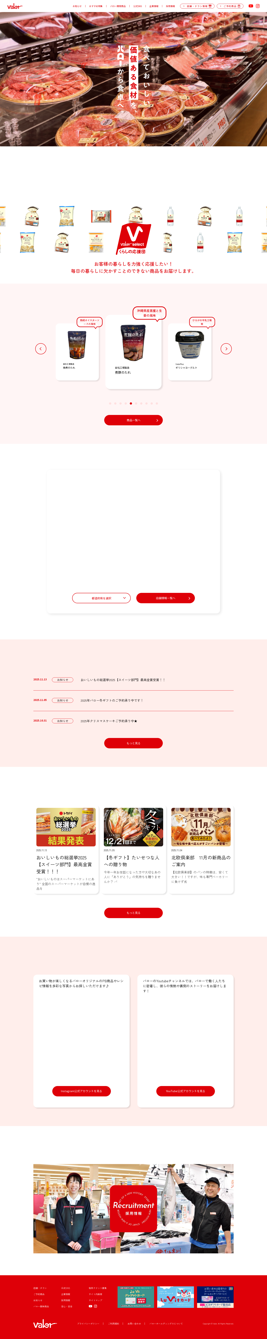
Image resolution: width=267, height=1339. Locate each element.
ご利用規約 (113, 1323)
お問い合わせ (134, 1323)
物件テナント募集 (98, 1288)
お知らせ (77, 6)
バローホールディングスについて (166, 1323)
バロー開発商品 (118, 6)
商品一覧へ (134, 420)
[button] (40, 348)
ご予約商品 (38, 1294)
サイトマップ (95, 1300)
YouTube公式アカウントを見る (185, 1091)
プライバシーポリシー (88, 1323)
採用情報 (170, 6)
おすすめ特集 (96, 6)
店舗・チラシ (40, 1288)
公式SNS (137, 6)
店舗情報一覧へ (165, 598)
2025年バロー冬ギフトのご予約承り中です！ (112, 700)
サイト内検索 (95, 1294)
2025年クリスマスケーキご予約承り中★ (109, 721)
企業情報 (153, 6)
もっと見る (134, 743)
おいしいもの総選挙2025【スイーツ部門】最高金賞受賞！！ (123, 679)
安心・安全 (66, 1306)
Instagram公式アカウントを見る (81, 1091)
